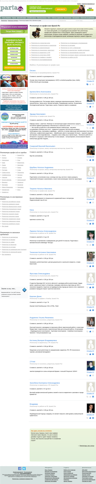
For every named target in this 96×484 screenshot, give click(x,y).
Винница (4, 182)
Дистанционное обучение (70, 478)
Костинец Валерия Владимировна (43, 340)
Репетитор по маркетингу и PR (40, 52)
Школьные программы (51, 481)
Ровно (19, 167)
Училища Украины (49, 474)
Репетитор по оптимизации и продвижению (74, 43)
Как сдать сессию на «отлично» (41, 430)
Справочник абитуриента (51, 479)
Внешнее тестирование (51, 471)
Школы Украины (68, 481)
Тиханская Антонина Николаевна (43, 252)
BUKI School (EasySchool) (89, 471)
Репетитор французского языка (11, 206)
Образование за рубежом (70, 474)
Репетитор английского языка (11, 201)
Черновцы (20, 187)
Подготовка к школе (87, 478)
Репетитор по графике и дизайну (41, 57)
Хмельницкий (21, 180)
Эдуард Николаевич (38, 114)
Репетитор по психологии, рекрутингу (42, 50)
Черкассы (20, 182)
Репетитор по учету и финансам (71, 48)
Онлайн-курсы (31, 17)
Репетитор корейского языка (11, 224)
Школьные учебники (69, 476)
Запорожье (5, 160)
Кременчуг (5, 192)
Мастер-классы (42, 17)
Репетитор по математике (10, 237)
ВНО (49, 17)
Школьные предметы (13, 20)
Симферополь (6, 175)
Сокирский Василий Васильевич (42, 146)
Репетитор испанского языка (11, 211)
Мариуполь (20, 162)
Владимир (34, 404)
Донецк (4, 157)
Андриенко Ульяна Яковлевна (42, 318)
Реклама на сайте (87, 481)
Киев (3, 162)
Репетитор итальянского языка (11, 209)
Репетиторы (67, 17)
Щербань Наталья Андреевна (41, 167)
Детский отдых (21, 17)
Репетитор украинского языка (11, 219)
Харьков (4, 177)
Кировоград (5, 189)
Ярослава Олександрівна (40, 274)
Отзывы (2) (90, 178)
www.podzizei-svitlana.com (14, 109)
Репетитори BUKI (86, 473)
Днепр (4, 155)
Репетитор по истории (9, 247)
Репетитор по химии (8, 242)
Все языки (5, 226)
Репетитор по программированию (41, 59)
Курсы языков (67, 471)
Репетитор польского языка (10, 216)
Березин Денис (36, 296)
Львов (4, 165)
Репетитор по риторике (68, 45)
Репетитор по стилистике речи (40, 43)
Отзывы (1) (90, 372)
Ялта (18, 189)
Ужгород (19, 175)
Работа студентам (57, 17)
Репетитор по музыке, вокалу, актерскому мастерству (77, 55)
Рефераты (66, 479)
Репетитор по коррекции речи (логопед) (14, 249)
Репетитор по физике (8, 239)
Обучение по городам (88, 476)
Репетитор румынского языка (11, 221)
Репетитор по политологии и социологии (43, 45)
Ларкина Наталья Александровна (43, 231)
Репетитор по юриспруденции (40, 48)
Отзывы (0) (90, 81)
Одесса (4, 167)
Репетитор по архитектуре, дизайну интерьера (75, 50)
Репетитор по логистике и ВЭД (40, 55)
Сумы (19, 170)
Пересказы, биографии (51, 476)
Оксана (33, 71)
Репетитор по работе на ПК (69, 57)
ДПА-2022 (84, 470)
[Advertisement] (14, 270)
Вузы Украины (6, 17)
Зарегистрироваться (88, 4)
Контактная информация (88, 479)
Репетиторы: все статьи (87, 445)
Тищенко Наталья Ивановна (41, 189)
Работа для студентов (69, 470)
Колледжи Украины (50, 473)
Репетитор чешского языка (10, 214)
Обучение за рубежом (87, 17)
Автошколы (75, 17)
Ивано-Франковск (7, 187)
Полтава (4, 170)
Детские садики (86, 474)
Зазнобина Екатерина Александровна (45, 383)
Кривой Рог (20, 155)
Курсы (14, 17)
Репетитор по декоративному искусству (73, 52)
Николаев (20, 165)
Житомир (5, 185)
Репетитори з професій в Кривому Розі (22, 479)
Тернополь (20, 172)
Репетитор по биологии (9, 244)
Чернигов (20, 185)
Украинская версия (18, 472)
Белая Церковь (6, 180)
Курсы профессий (68, 473)
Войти (79, 4)
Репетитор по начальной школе (12, 252)
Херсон (19, 177)
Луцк (18, 160)
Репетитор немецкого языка (10, 204)
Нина (32, 210)
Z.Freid (32, 362)
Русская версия (28, 472)
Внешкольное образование (52, 478)
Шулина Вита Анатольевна (40, 92)
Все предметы (6, 254)
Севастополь (6, 172)
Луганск (19, 157)
